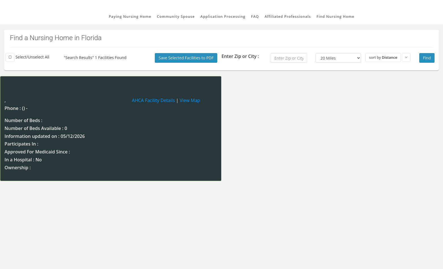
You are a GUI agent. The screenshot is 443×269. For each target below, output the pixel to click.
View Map (190, 100)
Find (427, 57)
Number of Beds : (23, 120)
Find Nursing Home (335, 16)
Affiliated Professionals (287, 16)
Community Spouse (176, 16)
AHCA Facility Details (153, 100)
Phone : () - (16, 108)
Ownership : (18, 167)
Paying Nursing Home (130, 16)
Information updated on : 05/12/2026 (45, 136)
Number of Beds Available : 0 (36, 128)
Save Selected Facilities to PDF (186, 57)
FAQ (255, 16)
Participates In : (21, 144)
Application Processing (222, 16)
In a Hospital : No (23, 160)
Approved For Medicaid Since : (37, 152)
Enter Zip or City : (240, 56)
